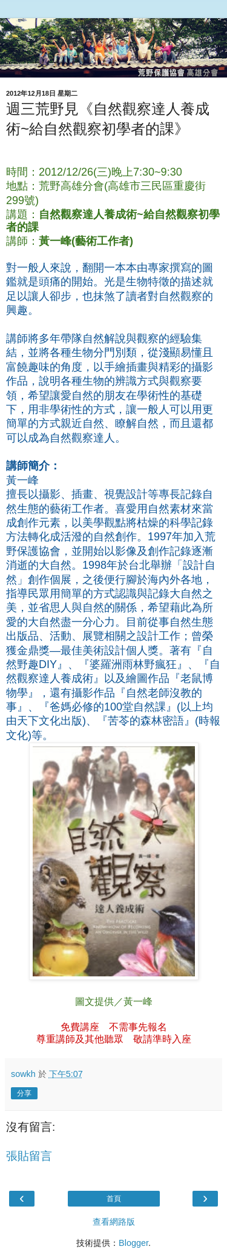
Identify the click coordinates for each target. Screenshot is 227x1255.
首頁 (114, 1198)
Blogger (133, 1243)
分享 (24, 1093)
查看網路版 (114, 1222)
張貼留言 (29, 1156)
